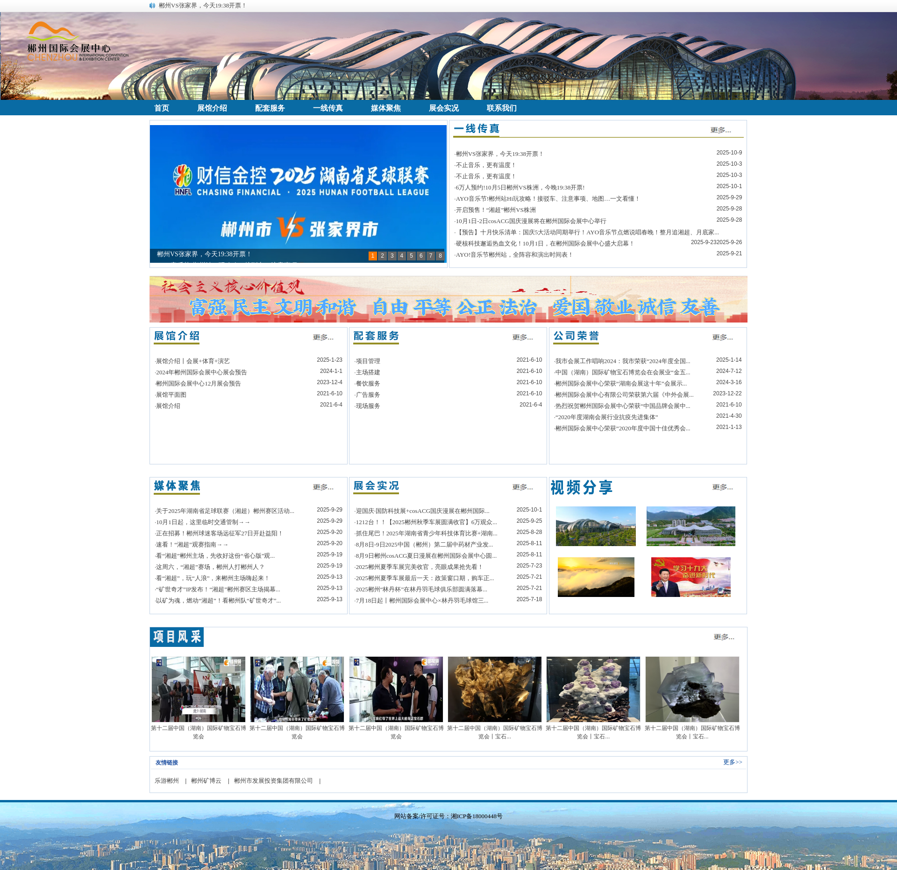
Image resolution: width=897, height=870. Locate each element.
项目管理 (368, 361)
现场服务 (368, 405)
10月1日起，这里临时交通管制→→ (203, 522)
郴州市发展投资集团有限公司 (273, 780)
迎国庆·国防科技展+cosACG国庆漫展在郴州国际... (423, 510)
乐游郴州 (167, 780)
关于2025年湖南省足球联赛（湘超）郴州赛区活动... (225, 510)
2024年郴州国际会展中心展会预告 (201, 372)
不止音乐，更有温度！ (486, 164)
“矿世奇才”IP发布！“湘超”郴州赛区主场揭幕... (218, 589)
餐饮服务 (368, 383)
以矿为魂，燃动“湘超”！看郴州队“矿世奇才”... (218, 600)
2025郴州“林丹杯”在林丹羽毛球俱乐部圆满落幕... (421, 589)
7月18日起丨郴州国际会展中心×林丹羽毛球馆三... (422, 600)
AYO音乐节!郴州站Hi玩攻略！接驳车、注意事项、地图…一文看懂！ (548, 198)
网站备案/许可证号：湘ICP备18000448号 (448, 816)
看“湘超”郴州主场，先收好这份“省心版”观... (215, 555)
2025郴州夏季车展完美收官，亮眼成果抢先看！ (420, 566)
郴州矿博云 (206, 780)
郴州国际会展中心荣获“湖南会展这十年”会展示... (621, 383)
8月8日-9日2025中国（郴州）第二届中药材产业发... (424, 544)
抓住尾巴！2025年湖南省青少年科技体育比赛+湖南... (427, 533)
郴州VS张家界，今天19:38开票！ (203, 5)
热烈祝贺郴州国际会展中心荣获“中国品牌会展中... (623, 405)
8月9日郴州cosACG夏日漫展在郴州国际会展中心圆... (426, 555)
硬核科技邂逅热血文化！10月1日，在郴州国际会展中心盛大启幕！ (545, 243)
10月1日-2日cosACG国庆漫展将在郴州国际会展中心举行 (531, 221)
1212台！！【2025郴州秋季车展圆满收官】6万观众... (426, 522)
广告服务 (368, 394)
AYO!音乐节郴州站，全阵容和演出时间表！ (515, 254)
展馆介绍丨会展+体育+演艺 (193, 361)
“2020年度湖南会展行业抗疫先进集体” (606, 417)
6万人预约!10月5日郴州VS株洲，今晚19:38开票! (520, 187)
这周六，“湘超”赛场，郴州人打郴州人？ (210, 566)
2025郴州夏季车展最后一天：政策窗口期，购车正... (425, 578)
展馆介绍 (168, 405)
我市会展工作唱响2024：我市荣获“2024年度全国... (623, 361)
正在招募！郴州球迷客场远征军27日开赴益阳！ (220, 533)
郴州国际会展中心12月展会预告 (198, 383)
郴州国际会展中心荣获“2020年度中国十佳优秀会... (623, 428)
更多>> (732, 761)
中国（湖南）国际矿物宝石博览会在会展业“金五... (623, 372)
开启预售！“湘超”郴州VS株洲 (496, 209)
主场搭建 (368, 372)
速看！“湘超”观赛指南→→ (192, 544)
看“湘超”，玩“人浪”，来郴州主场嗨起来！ (213, 578)
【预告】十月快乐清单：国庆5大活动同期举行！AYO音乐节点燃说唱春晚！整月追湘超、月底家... (587, 232)
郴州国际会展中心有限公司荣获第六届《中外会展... (624, 394)
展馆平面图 (171, 394)
